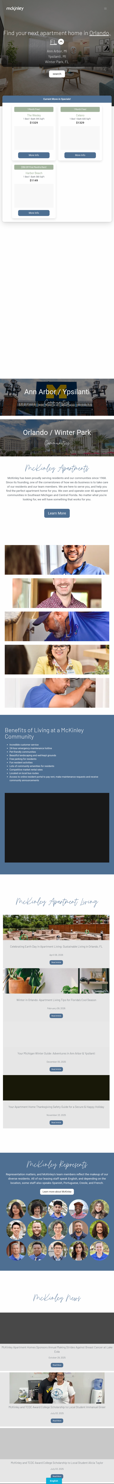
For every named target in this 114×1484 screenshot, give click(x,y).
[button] (105, 8)
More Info (34, 155)
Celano (80, 115)
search (57, 74)
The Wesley (34, 115)
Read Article (56, 962)
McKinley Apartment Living (57, 901)
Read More (57, 1365)
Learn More (57, 513)
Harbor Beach (34, 173)
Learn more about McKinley (57, 1191)
